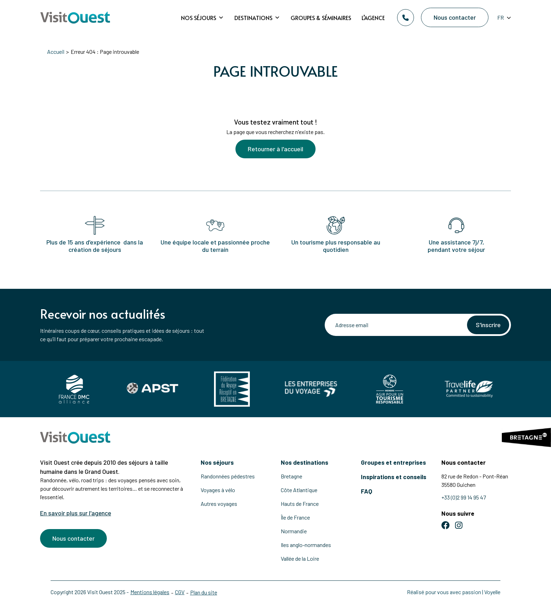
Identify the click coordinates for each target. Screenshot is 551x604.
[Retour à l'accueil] (75, 17)
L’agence (373, 17)
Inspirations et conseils (393, 477)
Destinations (257, 18)
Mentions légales (149, 592)
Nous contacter (455, 17)
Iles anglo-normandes (306, 544)
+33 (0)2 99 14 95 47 (463, 497)
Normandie (294, 531)
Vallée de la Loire (300, 558)
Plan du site (203, 592)
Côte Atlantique (299, 490)
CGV (179, 592)
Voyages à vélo (218, 490)
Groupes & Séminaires (321, 17)
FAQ (366, 491)
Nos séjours (202, 18)
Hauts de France (300, 503)
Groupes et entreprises (393, 462)
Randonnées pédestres (228, 476)
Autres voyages (219, 503)
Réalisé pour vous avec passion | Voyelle (453, 592)
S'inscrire (487, 325)
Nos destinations (304, 462)
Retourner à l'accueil (275, 149)
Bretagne (291, 476)
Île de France (295, 517)
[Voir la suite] (275, 96)
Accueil (55, 51)
